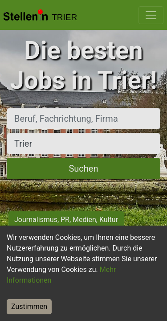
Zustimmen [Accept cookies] (29, 306)
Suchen (83, 168)
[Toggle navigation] (150, 15)
